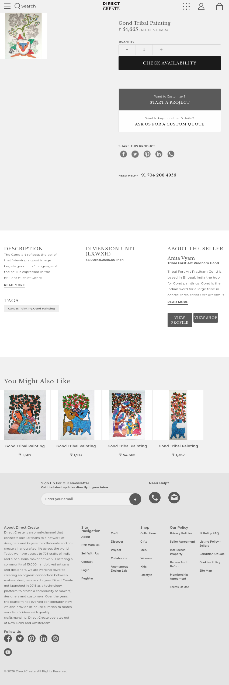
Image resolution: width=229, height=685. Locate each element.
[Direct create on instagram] (56, 638)
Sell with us (90, 553)
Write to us (174, 497)
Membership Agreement (179, 577)
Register (87, 578)
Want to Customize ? (170, 100)
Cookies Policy (209, 562)
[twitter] (135, 154)
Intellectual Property (178, 552)
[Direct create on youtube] (9, 652)
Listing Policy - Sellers (210, 543)
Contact (87, 562)
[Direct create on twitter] (21, 638)
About (85, 537)
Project (116, 550)
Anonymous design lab (119, 568)
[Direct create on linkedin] (44, 638)
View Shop (205, 318)
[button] (222, 424)
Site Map (205, 570)
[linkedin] (159, 154)
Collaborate (119, 558)
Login (85, 570)
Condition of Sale (211, 554)
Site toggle (7, 6)
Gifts (143, 541)
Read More (14, 285)
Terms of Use (179, 587)
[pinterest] (147, 154)
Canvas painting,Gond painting (31, 308)
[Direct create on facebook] (9, 638)
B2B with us (90, 545)
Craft (114, 533)
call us (155, 497)
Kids (143, 566)
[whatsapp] (171, 154)
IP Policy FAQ (209, 533)
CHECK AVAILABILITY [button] (170, 63)
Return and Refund (178, 564)
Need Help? (147, 175)
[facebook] (123, 154)
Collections (148, 533)
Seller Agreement (182, 541)
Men (143, 550)
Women (146, 558)
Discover (117, 541)
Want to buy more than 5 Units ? (170, 122)
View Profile (179, 320)
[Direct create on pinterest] (32, 638)
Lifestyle (146, 575)
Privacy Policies (181, 533)
